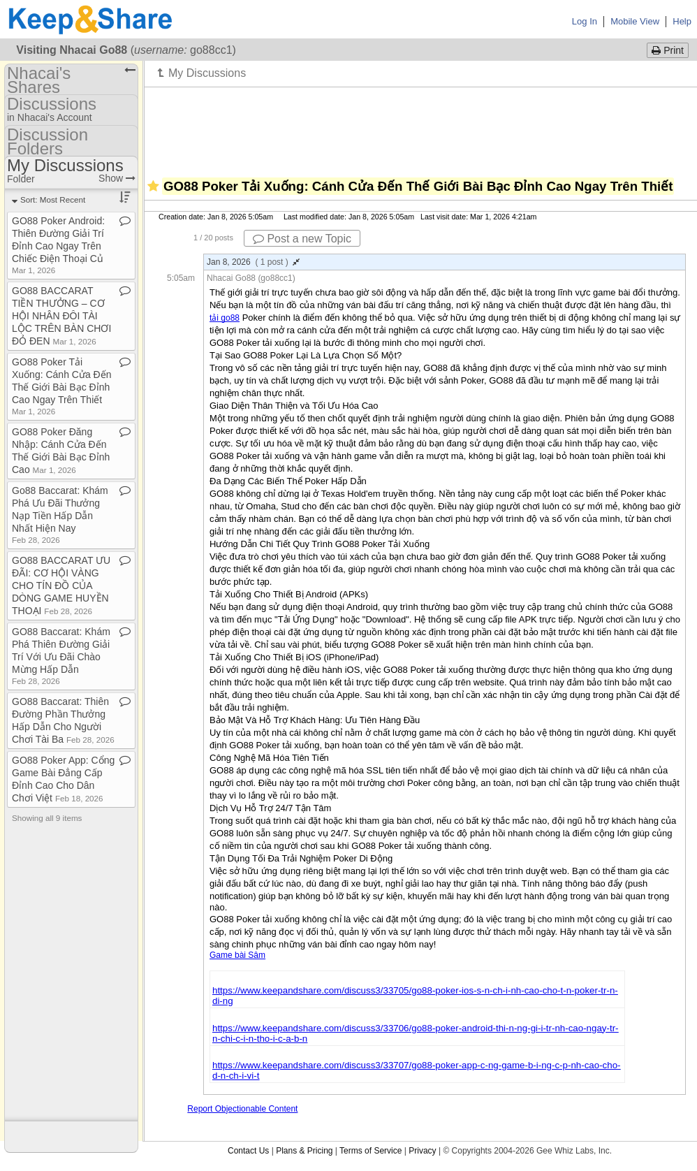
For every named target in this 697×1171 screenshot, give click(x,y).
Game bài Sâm (237, 955)
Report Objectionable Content (242, 1109)
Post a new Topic (302, 239)
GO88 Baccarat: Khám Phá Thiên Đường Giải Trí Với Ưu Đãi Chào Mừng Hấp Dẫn (61, 655)
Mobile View (634, 21)
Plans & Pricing (304, 1151)
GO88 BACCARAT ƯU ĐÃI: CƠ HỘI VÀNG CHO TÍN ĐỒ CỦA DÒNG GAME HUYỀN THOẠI (61, 585)
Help (682, 21)
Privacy (422, 1151)
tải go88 (225, 318)
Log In (584, 21)
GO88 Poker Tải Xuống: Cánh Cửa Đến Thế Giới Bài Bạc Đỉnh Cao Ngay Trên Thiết (62, 386)
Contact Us (248, 1151)
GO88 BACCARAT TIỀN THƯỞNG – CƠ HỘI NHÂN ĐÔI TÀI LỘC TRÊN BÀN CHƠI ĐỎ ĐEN (61, 316)
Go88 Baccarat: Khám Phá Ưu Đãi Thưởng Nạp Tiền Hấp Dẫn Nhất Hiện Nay (60, 514)
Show (116, 178)
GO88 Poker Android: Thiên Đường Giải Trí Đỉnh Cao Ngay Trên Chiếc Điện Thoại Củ (58, 245)
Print (668, 50)
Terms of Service (370, 1151)
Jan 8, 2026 (253, 262)
